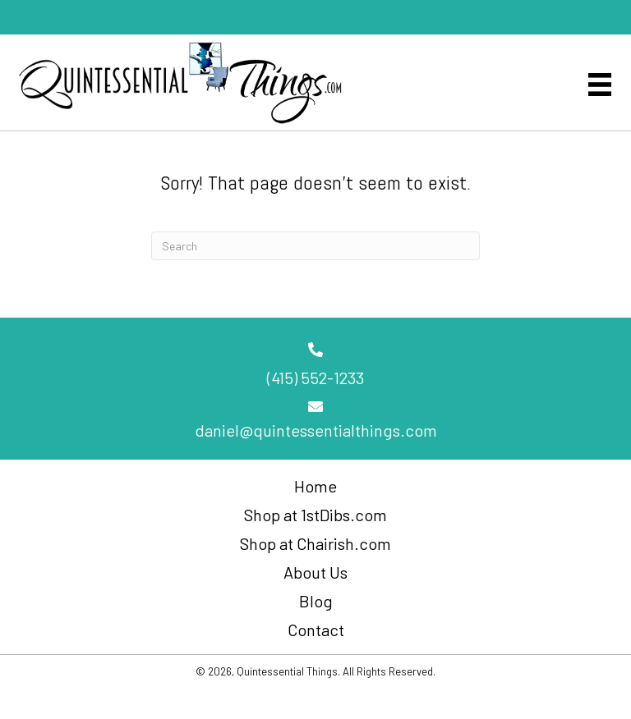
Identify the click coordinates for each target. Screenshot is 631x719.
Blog (316, 601)
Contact (316, 629)
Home (315, 486)
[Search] (315, 245)
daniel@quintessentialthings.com (316, 430)
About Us (315, 572)
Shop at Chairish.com (315, 543)
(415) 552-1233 (315, 377)
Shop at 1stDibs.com (315, 514)
